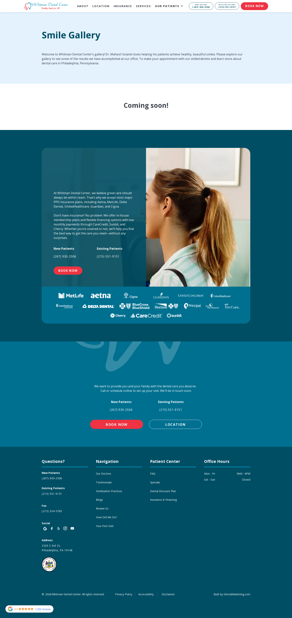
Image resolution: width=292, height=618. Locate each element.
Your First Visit (105, 526)
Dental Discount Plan (163, 491)
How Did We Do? (106, 517)
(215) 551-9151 (108, 256)
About (82, 6)
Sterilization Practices (109, 491)
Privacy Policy (123, 594)
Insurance (123, 6)
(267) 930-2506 (65, 256)
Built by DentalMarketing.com (232, 594)
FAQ (152, 473)
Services (143, 6)
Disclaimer (168, 594)
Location (101, 6)
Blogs (99, 499)
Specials (155, 482)
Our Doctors (103, 473)
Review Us (102, 508)
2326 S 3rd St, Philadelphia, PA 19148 (57, 548)
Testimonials (104, 482)
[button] (171, 6)
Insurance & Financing (163, 499)
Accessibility (146, 594)
